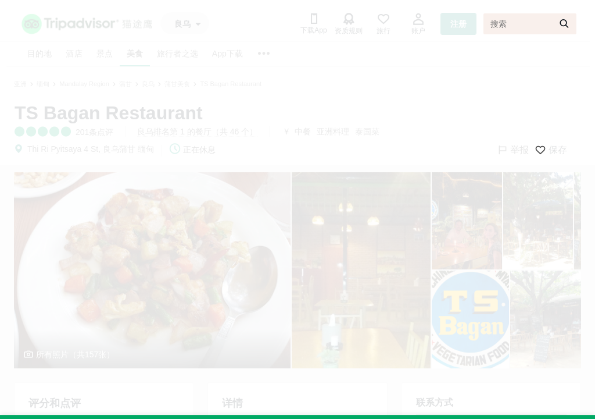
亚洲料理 (333, 131)
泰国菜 (367, 131)
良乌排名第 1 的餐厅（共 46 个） (197, 131)
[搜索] (529, 23)
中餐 (303, 131)
